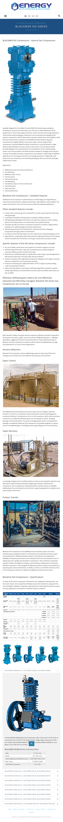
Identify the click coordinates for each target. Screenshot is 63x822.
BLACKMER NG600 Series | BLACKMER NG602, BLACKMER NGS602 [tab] (28, 785)
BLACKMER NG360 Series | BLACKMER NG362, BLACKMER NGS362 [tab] (28, 780)
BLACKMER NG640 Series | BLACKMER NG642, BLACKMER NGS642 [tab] (28, 794)
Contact (31, 812)
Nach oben (31, 743)
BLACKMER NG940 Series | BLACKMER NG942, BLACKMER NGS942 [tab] (28, 799)
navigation (5, 16)
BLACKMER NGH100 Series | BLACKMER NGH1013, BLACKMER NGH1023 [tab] (30, 804)
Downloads (51, 809)
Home (9, 809)
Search (59, 16)
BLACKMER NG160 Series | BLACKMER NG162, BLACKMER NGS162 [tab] (28, 771)
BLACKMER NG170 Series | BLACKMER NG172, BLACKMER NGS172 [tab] (28, 776)
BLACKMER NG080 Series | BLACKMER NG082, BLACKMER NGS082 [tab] (28, 670)
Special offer (40, 809)
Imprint (14, 817)
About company (19, 809)
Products (30, 809)
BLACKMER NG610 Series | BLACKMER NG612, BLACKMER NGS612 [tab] (28, 790)
